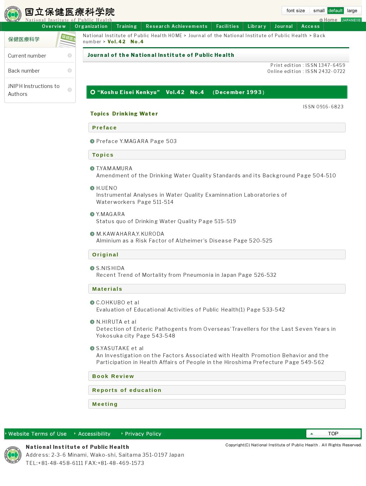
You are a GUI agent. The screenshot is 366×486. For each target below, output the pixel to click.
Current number (27, 63)
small (319, 12)
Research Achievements (177, 33)
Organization (91, 33)
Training (126, 33)
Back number (24, 78)
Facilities (227, 33)
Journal (283, 33)
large (352, 12)
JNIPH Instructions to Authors (34, 97)
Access (310, 33)
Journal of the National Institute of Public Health (248, 42)
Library (257, 33)
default (335, 12)
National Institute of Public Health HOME (132, 42)
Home (330, 20)
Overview (54, 33)
